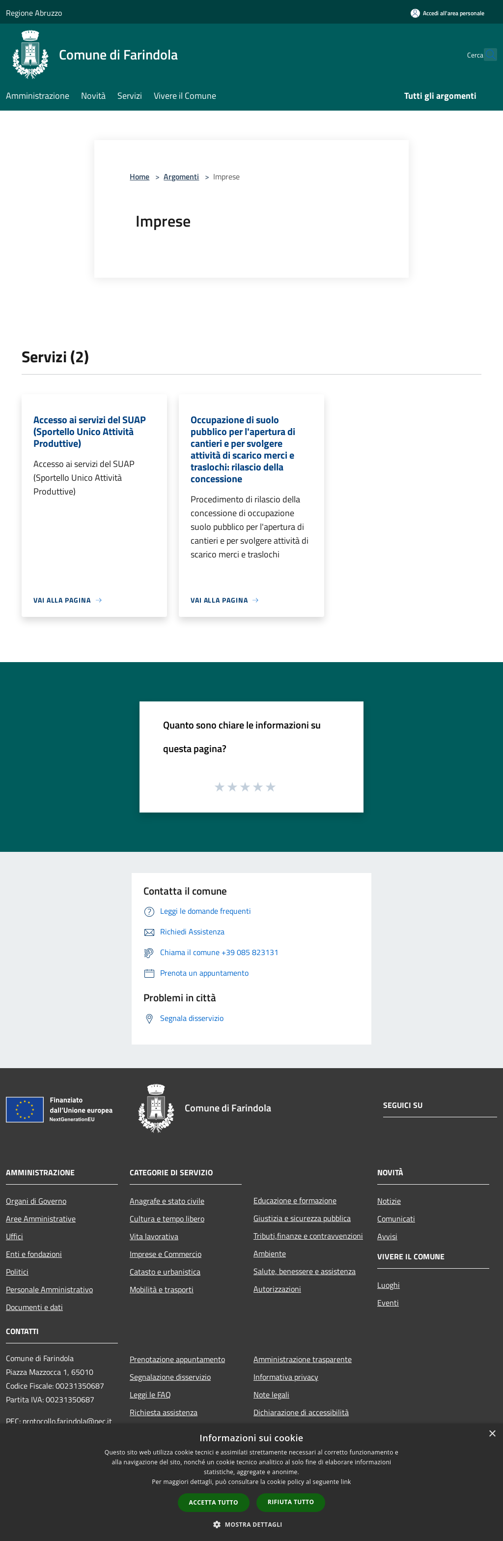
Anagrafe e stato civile (167, 1201)
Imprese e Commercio (165, 1254)
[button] (251, 1524)
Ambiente (269, 1253)
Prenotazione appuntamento (177, 1359)
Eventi (388, 1302)
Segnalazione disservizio (170, 1377)
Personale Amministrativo (49, 1289)
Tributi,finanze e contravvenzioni (308, 1236)
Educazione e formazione (294, 1200)
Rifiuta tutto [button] (291, 1502)
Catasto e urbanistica (165, 1272)
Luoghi (388, 1285)
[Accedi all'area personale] (447, 13)
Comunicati (396, 1218)
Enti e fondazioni (34, 1254)
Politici (17, 1272)
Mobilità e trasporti (162, 1289)
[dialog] (251, 1482)
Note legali (271, 1394)
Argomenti (181, 176)
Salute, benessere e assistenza (304, 1271)
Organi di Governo (36, 1201)
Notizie (389, 1201)
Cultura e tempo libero (167, 1218)
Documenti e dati (34, 1307)
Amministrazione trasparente (302, 1359)
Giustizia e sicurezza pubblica (302, 1218)
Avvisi (387, 1236)
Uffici (14, 1236)
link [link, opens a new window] (346, 1482)
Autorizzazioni (277, 1289)
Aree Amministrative (41, 1218)
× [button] (492, 1434)
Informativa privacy (285, 1377)
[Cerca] (485, 54)
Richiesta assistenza (163, 1412)
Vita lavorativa (154, 1236)
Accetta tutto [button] (213, 1502)
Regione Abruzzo (34, 13)
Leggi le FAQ (150, 1394)
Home (139, 176)
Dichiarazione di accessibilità (301, 1412)
